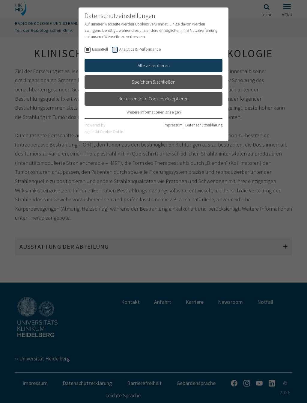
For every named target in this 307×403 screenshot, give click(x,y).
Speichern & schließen (153, 82)
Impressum (173, 125)
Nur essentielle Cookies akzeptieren (153, 99)
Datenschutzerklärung (203, 125)
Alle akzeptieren (154, 65)
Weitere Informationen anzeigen (154, 112)
